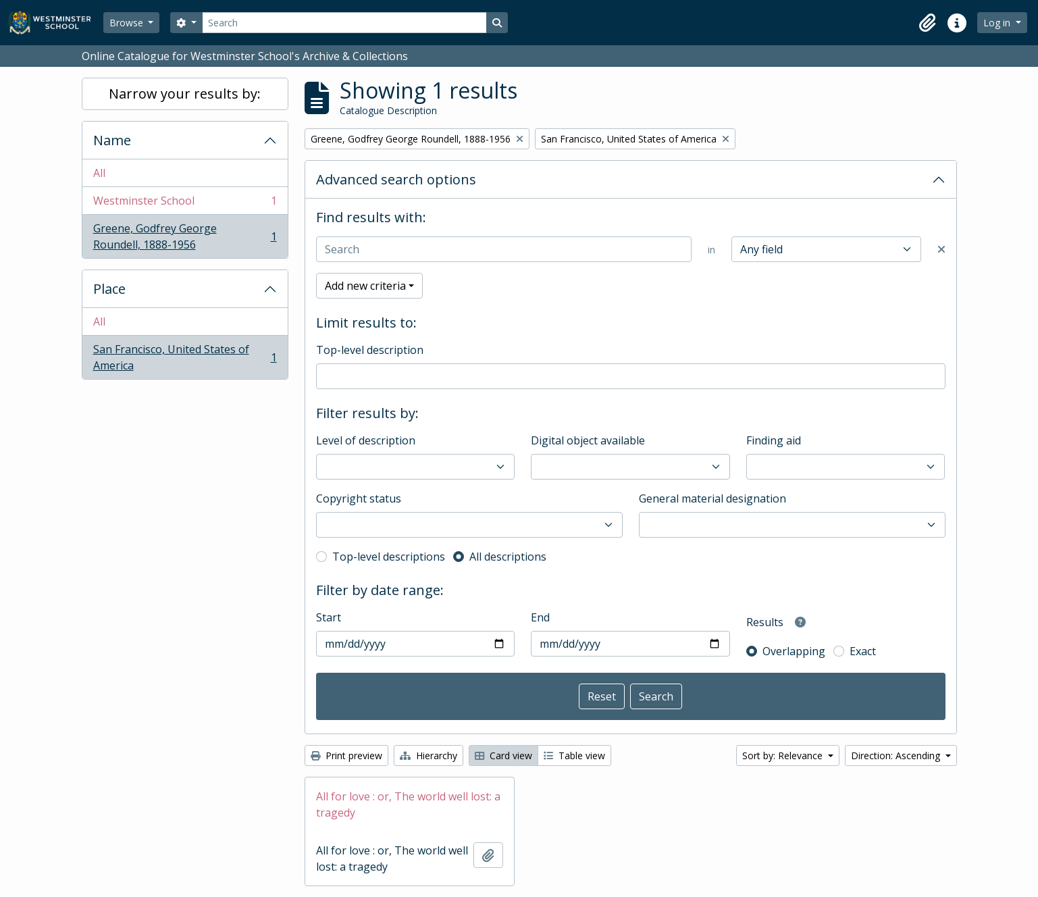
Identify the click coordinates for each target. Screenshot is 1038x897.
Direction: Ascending (897, 755)
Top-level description (369, 349)
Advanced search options (396, 179)
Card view (503, 755)
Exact (863, 651)
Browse (127, 22)
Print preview (346, 755)
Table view (574, 755)
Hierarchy (428, 755)
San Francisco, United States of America (185, 357)
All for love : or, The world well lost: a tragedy (408, 804)
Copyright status (358, 498)
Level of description (365, 440)
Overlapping (793, 651)
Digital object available (588, 440)
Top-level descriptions (388, 556)
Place (109, 289)
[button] (927, 23)
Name (112, 140)
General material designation (712, 498)
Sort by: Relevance (783, 755)
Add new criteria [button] (365, 285)
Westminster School (185, 204)
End (540, 617)
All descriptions (507, 556)
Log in (998, 22)
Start (328, 617)
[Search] (344, 22)
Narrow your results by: (185, 93)
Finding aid (773, 440)
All (99, 172)
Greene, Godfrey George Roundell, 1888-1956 (185, 236)
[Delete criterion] (941, 249)
